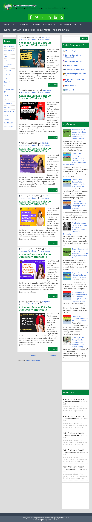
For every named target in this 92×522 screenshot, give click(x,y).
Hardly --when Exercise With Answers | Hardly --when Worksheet (79, 183)
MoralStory (9, 111)
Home (6, 24)
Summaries (36, 24)
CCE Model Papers (8, 65)
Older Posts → (54, 355)
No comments (45, 39)
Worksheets (32, 39)
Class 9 (67, 24)
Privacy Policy (46, 520)
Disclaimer (37, 520)
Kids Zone (47, 24)
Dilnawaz (67, 518)
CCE (74, 24)
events (6, 96)
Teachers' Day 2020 (61, 30)
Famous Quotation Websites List (73, 56)
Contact (17, 30)
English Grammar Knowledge (44, 518)
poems (6, 119)
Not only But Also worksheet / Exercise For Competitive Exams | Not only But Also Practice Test (79, 296)
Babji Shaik (46, 37)
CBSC (81, 24)
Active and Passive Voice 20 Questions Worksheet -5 (35, 202)
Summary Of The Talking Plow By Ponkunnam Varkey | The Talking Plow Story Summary (80, 342)
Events (7, 30)
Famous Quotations (73, 61)
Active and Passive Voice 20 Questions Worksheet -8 (35, 44)
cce (5, 60)
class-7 (7, 74)
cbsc (6, 56)
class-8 (7, 78)
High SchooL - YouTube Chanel (74, 81)
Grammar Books (71, 65)
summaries (8, 123)
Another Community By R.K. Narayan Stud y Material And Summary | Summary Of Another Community (75, 228)
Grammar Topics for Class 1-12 (75, 74)
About (14, 24)
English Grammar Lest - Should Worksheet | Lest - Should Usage (80, 275)
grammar (8, 103)
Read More (53, 85)
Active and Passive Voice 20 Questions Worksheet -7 (35, 97)
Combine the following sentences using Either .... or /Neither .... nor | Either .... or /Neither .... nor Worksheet (75, 159)
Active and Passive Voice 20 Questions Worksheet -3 (35, 308)
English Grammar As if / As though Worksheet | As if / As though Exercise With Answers (80, 253)
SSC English (69, 90)
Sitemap (56, 520)
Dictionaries (29, 30)
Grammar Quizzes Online (75, 69)
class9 (6, 86)
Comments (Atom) (33, 360)
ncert (6, 115)
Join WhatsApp (43, 30)
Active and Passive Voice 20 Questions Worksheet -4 (35, 255)
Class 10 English (71, 51)
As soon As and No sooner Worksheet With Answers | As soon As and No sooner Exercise (79, 134)
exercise (24, 39)
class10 (7, 82)
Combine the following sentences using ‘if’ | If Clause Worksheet (79, 204)
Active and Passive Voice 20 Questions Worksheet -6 (35, 149)
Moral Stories (70, 86)
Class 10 (58, 24)
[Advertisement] (75, 108)
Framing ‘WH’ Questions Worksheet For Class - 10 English (80, 318)
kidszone (7, 107)
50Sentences (9, 46)
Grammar (24, 24)
